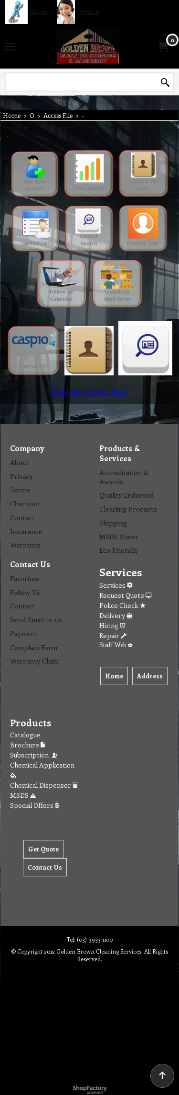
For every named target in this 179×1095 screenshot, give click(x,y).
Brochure (27, 744)
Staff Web (116, 645)
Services (115, 585)
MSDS (23, 795)
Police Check (122, 605)
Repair (112, 635)
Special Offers (34, 805)
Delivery (115, 615)
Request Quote (125, 595)
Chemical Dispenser (44, 785)
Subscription (34, 754)
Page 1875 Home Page (90, 392)
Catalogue (25, 734)
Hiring (112, 625)
